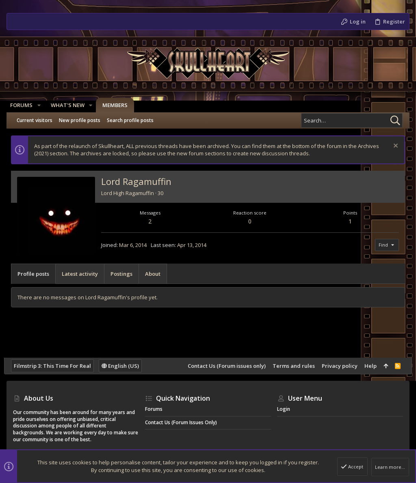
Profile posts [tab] (36, 273)
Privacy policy (337, 365)
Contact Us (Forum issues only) (224, 365)
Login (283, 409)
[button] (41, 105)
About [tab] (155, 273)
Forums (153, 409)
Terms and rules (291, 365)
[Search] (351, 120)
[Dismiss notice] (392, 146)
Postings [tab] (124, 273)
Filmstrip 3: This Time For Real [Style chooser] (54, 365)
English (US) (122, 365)
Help (368, 365)
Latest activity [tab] (82, 273)
